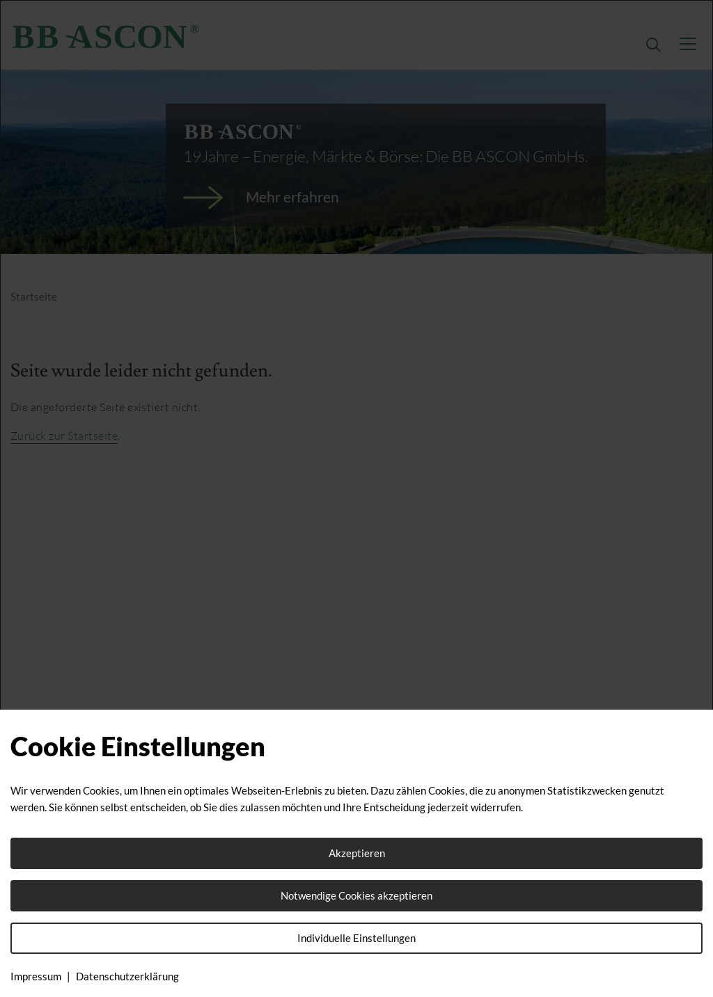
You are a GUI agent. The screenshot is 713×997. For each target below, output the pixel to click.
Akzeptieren (357, 853)
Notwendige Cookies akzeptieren (356, 895)
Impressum (35, 976)
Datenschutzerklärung (127, 976)
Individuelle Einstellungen (356, 938)
